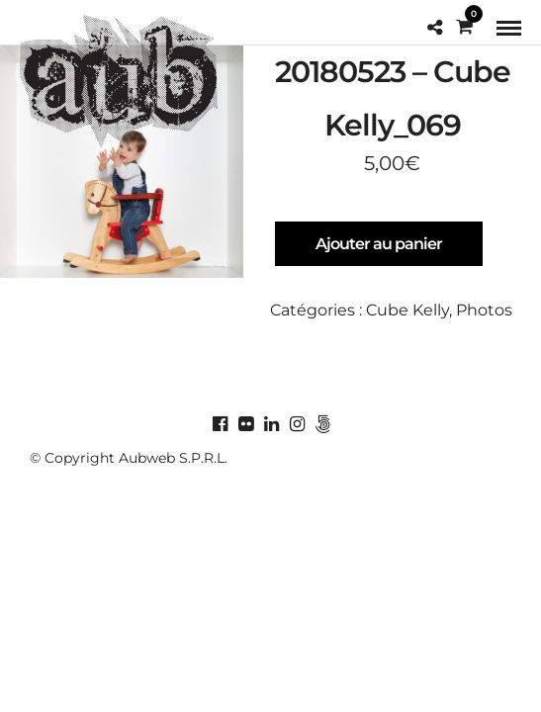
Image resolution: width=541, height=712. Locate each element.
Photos (484, 310)
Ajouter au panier (379, 243)
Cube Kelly (407, 310)
